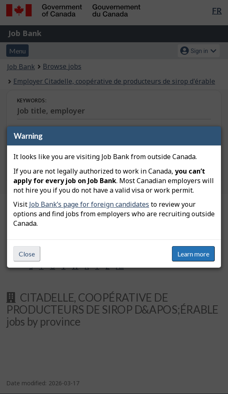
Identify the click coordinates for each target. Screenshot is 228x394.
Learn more (193, 254)
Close (27, 254)
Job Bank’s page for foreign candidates (89, 204)
